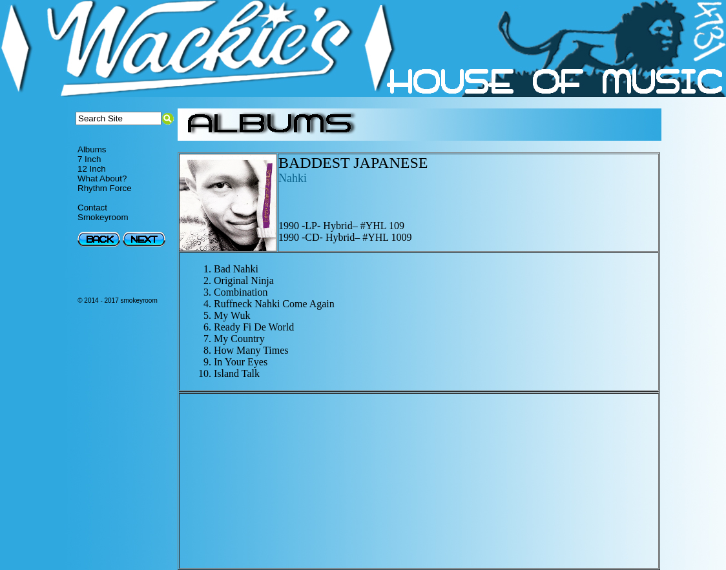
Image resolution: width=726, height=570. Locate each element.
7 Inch (89, 159)
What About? (102, 178)
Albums (92, 149)
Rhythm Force (105, 188)
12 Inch (92, 169)
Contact (92, 207)
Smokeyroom (103, 217)
